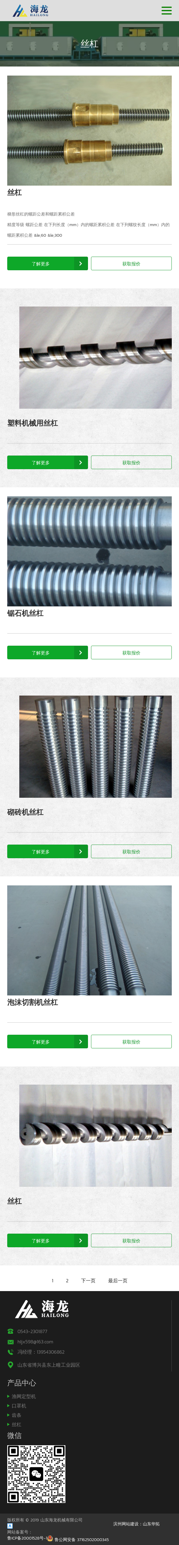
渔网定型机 (24, 1396)
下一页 (88, 1280)
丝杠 (14, 192)
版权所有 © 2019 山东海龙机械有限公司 (45, 1520)
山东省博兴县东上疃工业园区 (48, 1364)
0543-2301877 (32, 1331)
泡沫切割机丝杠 (32, 1002)
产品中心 (21, 1383)
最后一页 (117, 1280)
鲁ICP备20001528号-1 (27, 1538)
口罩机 (19, 1405)
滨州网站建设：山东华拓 (136, 1524)
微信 (14, 1435)
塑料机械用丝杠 (32, 423)
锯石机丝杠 (25, 613)
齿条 (16, 1415)
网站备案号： (20, 1532)
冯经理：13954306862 (40, 1351)
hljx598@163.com (35, 1341)
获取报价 (131, 263)
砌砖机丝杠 (25, 812)
